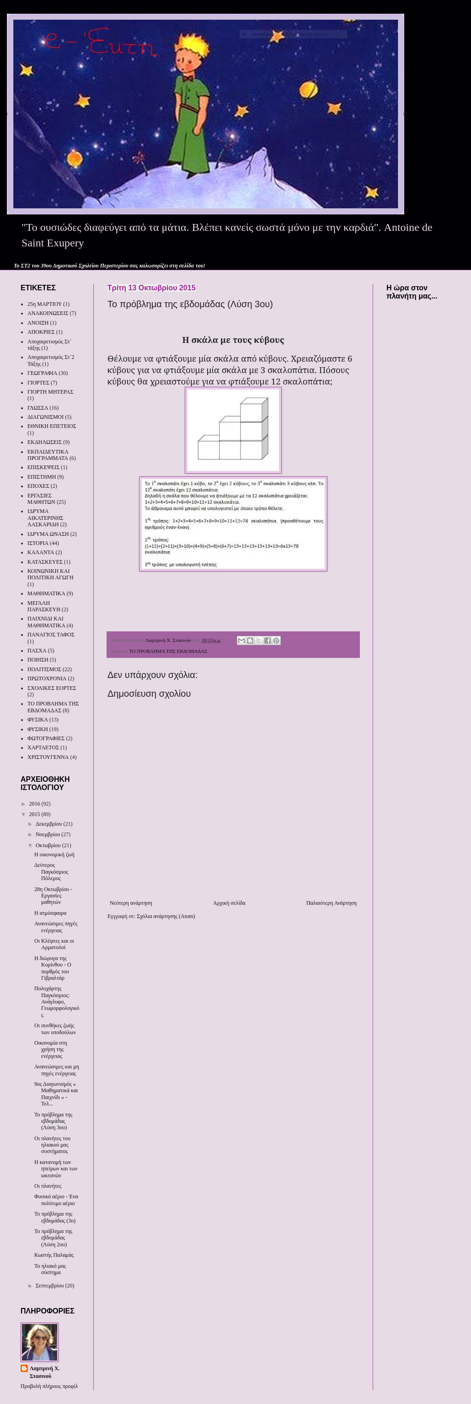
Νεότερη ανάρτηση (131, 903)
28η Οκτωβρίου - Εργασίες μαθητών (53, 896)
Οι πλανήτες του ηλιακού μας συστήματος (52, 1145)
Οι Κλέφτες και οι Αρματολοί (54, 944)
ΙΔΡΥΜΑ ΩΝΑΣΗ (48, 534)
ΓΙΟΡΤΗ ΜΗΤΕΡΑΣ (50, 392)
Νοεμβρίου (48, 834)
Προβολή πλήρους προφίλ (49, 1386)
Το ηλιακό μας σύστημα (50, 1269)
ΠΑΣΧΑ (37, 650)
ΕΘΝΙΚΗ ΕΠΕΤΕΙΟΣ (51, 426)
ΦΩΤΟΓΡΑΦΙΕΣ (45, 738)
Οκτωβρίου (49, 845)
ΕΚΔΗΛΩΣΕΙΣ (44, 442)
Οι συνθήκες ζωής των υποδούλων (55, 1028)
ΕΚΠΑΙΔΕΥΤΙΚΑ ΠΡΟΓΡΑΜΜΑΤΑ (47, 454)
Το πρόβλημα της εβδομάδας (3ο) (54, 1217)
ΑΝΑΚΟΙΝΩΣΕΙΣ (47, 313)
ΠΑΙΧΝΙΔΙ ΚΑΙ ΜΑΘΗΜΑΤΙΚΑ (46, 621)
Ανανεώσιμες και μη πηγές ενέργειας (56, 1069)
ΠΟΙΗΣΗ (37, 660)
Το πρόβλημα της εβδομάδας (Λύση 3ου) (53, 1121)
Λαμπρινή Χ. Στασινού (45, 1372)
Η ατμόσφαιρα (50, 913)
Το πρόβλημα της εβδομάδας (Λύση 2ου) (53, 1238)
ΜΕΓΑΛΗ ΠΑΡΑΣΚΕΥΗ (43, 606)
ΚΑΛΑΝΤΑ (40, 552)
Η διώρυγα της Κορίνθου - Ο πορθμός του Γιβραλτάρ (52, 968)
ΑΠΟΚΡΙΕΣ (41, 332)
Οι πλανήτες (47, 1186)
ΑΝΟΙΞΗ (37, 323)
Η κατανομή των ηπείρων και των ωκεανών (56, 1169)
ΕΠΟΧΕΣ (38, 486)
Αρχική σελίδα (229, 903)
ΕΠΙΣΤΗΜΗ (41, 477)
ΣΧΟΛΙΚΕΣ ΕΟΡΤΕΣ (51, 688)
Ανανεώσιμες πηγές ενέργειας (55, 926)
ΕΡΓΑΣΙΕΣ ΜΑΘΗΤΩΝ (41, 498)
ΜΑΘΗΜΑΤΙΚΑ (46, 593)
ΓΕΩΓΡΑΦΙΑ (42, 373)
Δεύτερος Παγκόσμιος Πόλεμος (51, 871)
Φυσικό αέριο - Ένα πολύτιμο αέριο (56, 1199)
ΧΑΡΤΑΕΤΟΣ (43, 747)
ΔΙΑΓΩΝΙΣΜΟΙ (45, 417)
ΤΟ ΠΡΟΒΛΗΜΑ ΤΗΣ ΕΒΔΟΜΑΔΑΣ (168, 651)
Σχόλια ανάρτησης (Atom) (166, 916)
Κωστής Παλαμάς (54, 1255)
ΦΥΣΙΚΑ (37, 719)
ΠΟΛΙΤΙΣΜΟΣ (44, 669)
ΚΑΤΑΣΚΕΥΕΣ (45, 562)
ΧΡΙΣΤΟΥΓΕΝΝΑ (48, 757)
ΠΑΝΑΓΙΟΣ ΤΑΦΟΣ (51, 634)
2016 (35, 804)
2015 (35, 814)
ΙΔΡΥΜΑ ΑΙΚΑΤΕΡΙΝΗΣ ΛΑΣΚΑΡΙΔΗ (45, 518)
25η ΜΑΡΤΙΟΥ (44, 304)
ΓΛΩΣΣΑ (37, 408)
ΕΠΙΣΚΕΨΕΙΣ (43, 467)
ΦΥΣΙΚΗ (37, 729)
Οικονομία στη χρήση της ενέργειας (50, 1049)
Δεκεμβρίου (50, 824)
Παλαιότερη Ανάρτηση (331, 903)
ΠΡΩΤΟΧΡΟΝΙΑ (46, 678)
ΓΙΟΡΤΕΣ (38, 382)
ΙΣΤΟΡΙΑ (37, 543)
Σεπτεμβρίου (50, 1285)
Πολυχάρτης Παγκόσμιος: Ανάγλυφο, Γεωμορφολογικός (56, 1001)
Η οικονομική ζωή (54, 854)
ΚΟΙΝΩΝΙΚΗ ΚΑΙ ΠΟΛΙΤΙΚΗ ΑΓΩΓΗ (50, 574)
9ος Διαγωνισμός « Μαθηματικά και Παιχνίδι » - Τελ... (56, 1094)
